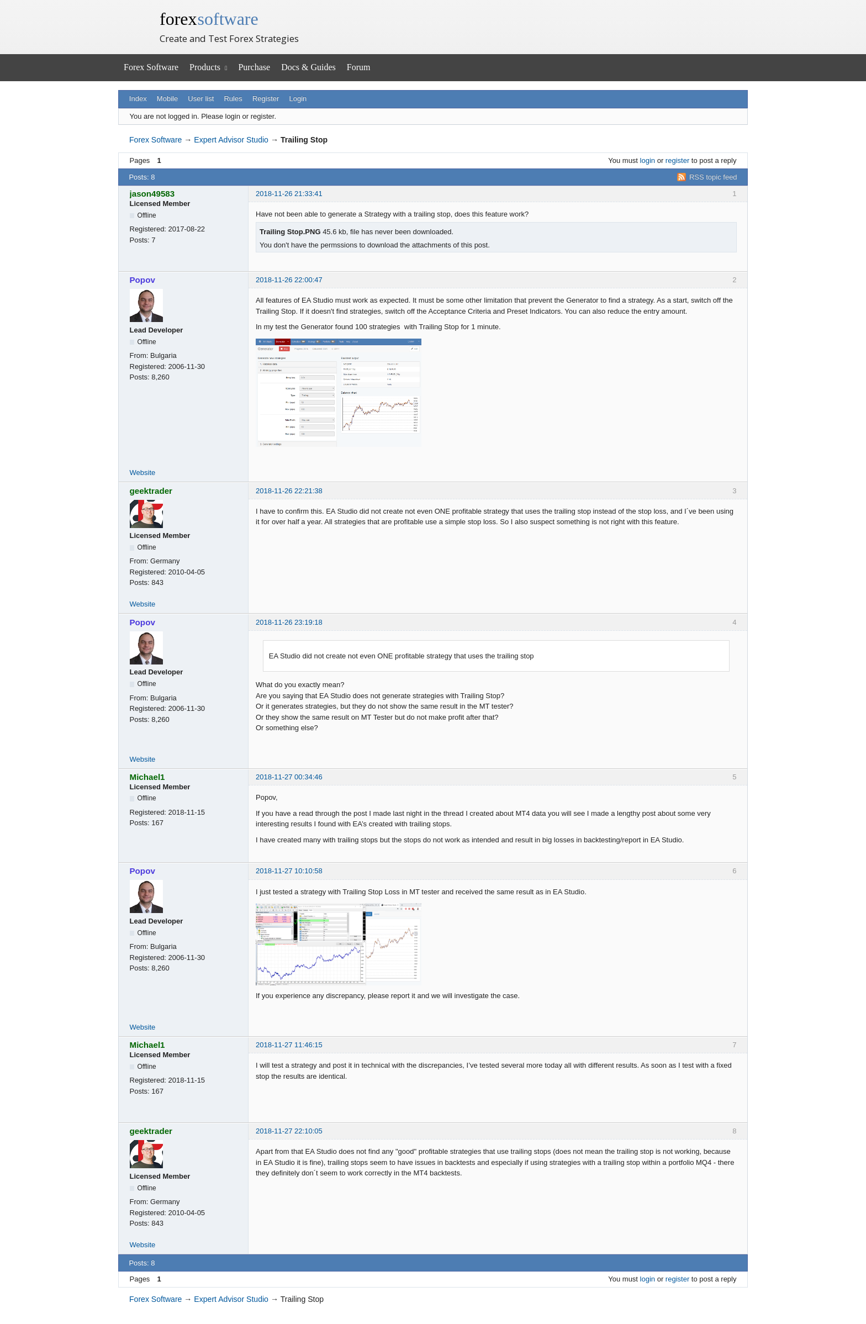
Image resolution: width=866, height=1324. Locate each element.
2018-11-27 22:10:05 (289, 1131)
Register (265, 98)
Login (298, 98)
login (647, 160)
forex (209, 19)
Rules (233, 98)
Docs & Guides (308, 67)
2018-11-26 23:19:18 (289, 622)
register (677, 160)
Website (143, 472)
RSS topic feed (713, 177)
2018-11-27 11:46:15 (289, 1045)
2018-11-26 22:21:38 (289, 491)
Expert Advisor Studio (231, 139)
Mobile (167, 98)
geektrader (151, 490)
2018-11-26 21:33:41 (289, 193)
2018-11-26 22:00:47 (289, 280)
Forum (359, 67)
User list (201, 98)
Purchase (254, 67)
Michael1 (147, 777)
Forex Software (151, 67)
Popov (142, 279)
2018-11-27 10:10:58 (289, 871)
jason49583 (152, 193)
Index (138, 98)
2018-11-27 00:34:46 (289, 777)
